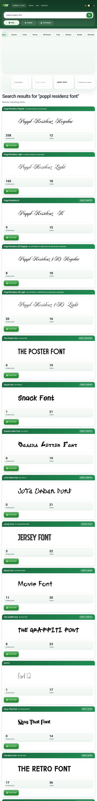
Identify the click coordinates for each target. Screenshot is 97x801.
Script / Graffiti (86, 200)
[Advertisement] (48, 54)
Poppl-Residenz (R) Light (14, 292)
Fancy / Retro (87, 709)
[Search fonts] (89, 15)
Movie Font (8, 570)
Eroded (80, 35)
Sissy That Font (10, 709)
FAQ (37, 5)
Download (11, 145)
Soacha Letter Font (12, 431)
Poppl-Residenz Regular (14, 109)
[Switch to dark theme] (90, 6)
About (31, 5)
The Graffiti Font (11, 617)
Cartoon (15, 35)
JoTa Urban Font (11, 477)
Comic (26, 35)
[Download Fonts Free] (5, 5)
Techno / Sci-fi (87, 524)
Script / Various (86, 384)
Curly (59, 35)
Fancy (5, 35)
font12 (7, 663)
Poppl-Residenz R (11, 200)
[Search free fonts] (44, 15)
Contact (44, 5)
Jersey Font (9, 524)
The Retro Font (10, 755)
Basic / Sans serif (85, 338)
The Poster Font (11, 338)
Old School (48, 35)
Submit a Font (19, 5)
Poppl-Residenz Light (13, 154)
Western (70, 35)
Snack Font (8, 384)
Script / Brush (87, 570)
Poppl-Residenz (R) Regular (15, 246)
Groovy (36, 35)
